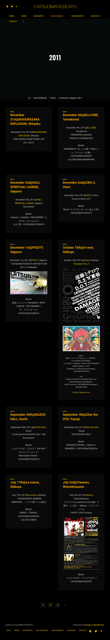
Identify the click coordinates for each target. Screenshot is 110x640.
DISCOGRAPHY (58, 630)
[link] (23, 21)
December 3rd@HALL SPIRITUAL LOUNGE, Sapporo (25, 187)
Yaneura (89, 495)
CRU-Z (89, 195)
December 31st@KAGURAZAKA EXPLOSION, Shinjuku (25, 119)
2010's (53, 99)
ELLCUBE (91, 127)
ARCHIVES (71, 630)
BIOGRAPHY (28, 630)
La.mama (32, 495)
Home (8, 630)
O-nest (87, 260)
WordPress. (99, 625)
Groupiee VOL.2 (81, 264)
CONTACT (83, 630)
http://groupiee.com (83, 392)
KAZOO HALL (39, 427)
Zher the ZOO (92, 427)
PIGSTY (34, 260)
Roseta (87, 625)
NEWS (17, 630)
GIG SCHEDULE (40, 99)
